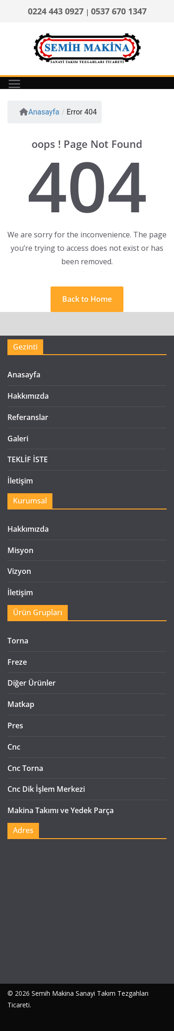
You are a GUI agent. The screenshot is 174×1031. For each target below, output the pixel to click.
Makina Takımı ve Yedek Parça (60, 810)
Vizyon (19, 571)
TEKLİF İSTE (27, 459)
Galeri (17, 438)
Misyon (20, 550)
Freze (17, 662)
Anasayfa (39, 112)
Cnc (13, 747)
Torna (17, 641)
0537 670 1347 (119, 11)
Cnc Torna (25, 768)
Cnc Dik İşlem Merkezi (46, 789)
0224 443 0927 (56, 11)
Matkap (20, 704)
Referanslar (27, 417)
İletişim (20, 481)
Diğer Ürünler (31, 683)
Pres (15, 725)
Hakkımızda (28, 396)
